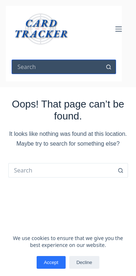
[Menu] (118, 29)
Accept (51, 262)
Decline (84, 262)
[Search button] (109, 67)
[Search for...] (57, 67)
